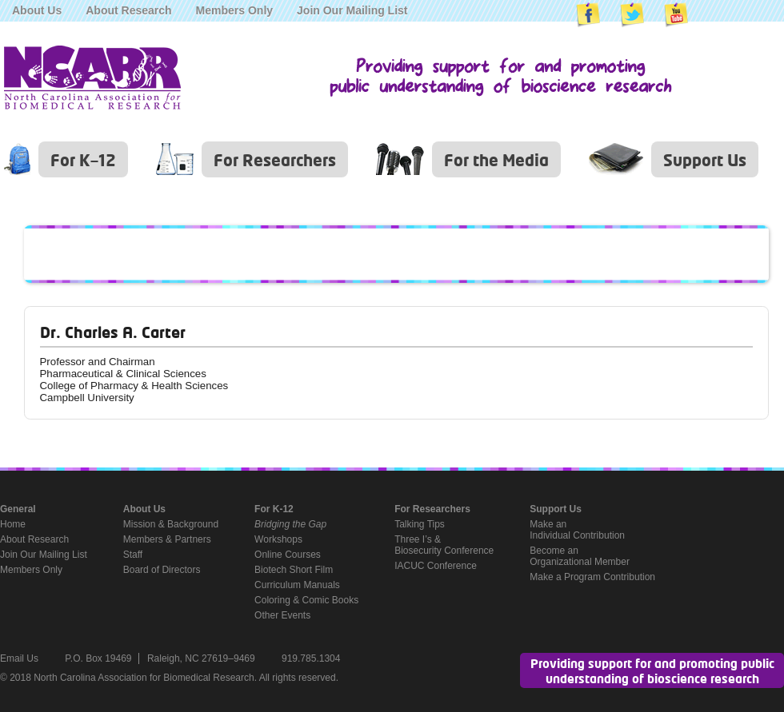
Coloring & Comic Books (306, 600)
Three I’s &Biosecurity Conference (444, 545)
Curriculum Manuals (297, 585)
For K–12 (83, 159)
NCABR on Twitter (632, 15)
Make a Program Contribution (592, 577)
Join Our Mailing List (352, 10)
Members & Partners (167, 539)
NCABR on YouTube (676, 15)
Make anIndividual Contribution (577, 530)
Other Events (282, 615)
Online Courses (287, 554)
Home (13, 524)
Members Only (234, 10)
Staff (132, 554)
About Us (37, 10)
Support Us (704, 159)
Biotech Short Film (293, 569)
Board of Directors (162, 569)
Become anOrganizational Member (580, 556)
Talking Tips (419, 524)
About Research (128, 10)
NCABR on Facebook (588, 15)
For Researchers (275, 159)
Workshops (278, 539)
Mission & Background (170, 524)
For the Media (496, 159)
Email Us (19, 658)
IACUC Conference (435, 565)
